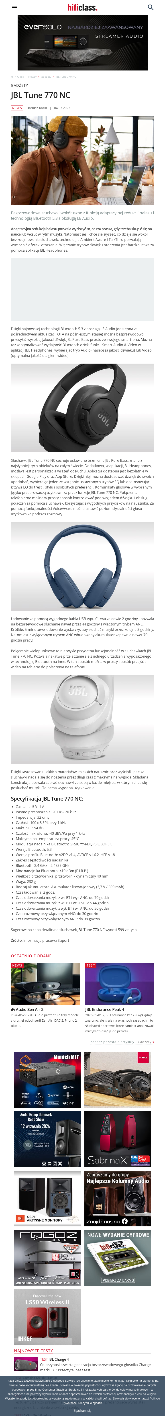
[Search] (150, 7)
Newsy (32, 77)
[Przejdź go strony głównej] (82, 7)
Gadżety (46, 77)
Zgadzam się (82, 1410)
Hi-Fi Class (17, 77)
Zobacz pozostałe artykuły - (120, 1042)
